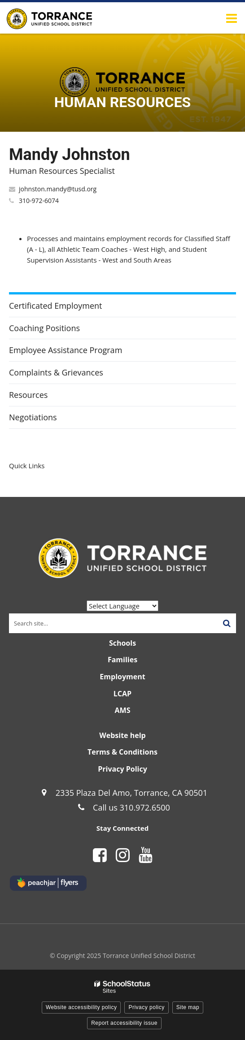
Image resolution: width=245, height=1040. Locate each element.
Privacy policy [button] (146, 1007)
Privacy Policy (122, 769)
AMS (123, 710)
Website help (122, 735)
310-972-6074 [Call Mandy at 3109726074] (39, 200)
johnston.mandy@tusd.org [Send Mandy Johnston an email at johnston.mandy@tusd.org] (57, 189)
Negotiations (33, 417)
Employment (122, 677)
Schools (122, 643)
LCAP (122, 694)
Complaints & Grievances (56, 372)
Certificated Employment (55, 305)
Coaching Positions (44, 328)
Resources (28, 394)
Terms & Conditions (123, 752)
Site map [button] (187, 1007)
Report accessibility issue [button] (124, 1023)
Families (122, 660)
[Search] (227, 623)
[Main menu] (231, 18)
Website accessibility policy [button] (81, 1007)
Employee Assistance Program (65, 350)
